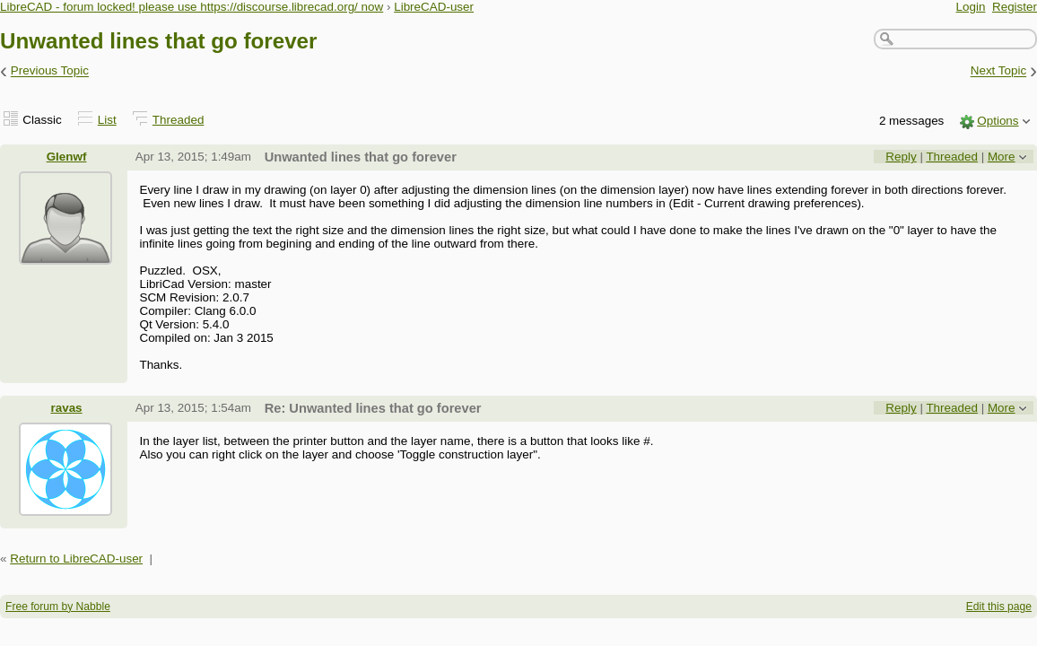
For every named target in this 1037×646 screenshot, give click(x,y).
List (107, 120)
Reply (900, 156)
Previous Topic (50, 71)
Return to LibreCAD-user (76, 558)
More (1001, 156)
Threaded (178, 120)
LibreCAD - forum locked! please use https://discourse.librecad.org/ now (191, 6)
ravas (66, 408)
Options (997, 120)
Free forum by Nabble (57, 606)
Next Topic (999, 71)
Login (971, 6)
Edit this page (999, 606)
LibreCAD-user (434, 6)
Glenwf (67, 156)
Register (1014, 6)
